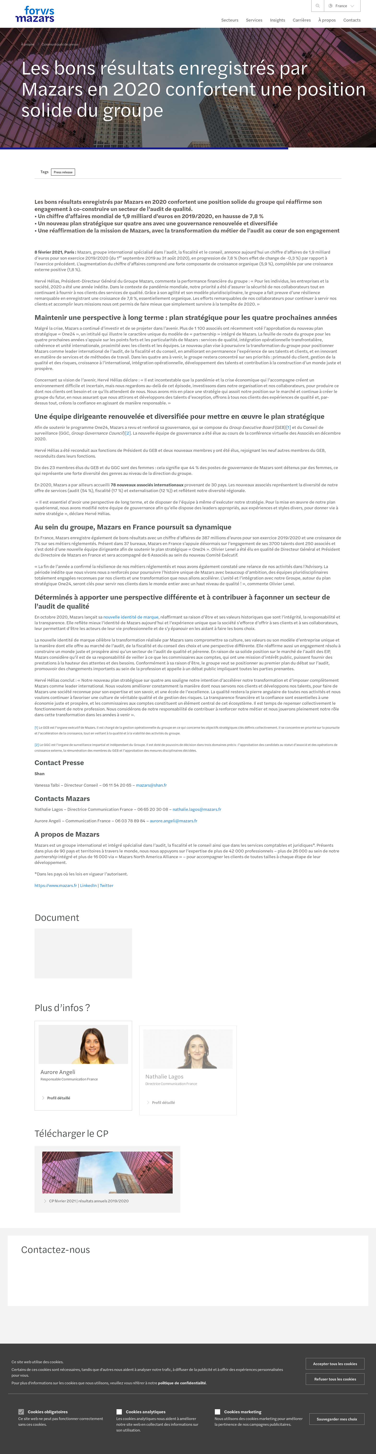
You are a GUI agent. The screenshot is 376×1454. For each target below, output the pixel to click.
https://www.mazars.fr (55, 885)
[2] (127, 433)
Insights (277, 20)
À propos (327, 20)
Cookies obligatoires (48, 1411)
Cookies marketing (242, 1411)
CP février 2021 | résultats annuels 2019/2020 (85, 1202)
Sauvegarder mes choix (337, 1419)
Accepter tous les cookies (335, 1363)
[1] (288, 427)
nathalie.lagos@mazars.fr (196, 809)
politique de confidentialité (182, 1383)
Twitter (106, 885)
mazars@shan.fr (150, 785)
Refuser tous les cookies (335, 1379)
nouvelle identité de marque (130, 617)
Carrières (302, 20)
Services (254, 20)
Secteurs (229, 20)
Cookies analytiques (145, 1411)
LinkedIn (88, 885)
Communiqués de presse (60, 41)
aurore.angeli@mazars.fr (173, 821)
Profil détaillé (55, 1105)
